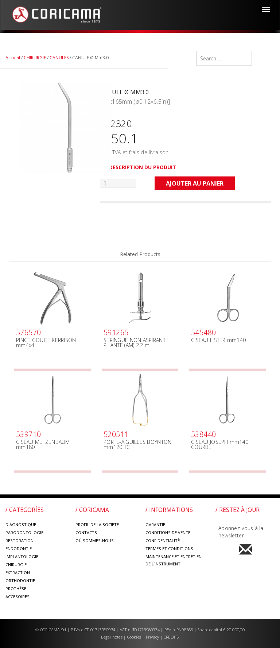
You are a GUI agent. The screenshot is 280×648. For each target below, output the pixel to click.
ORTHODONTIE (20, 580)
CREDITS (171, 637)
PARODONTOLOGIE (24, 532)
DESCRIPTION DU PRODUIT (142, 167)
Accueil (12, 58)
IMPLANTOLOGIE (21, 556)
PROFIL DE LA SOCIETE (97, 524)
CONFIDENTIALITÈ (162, 540)
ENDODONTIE (18, 548)
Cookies (134, 637)
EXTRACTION (17, 572)
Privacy (153, 637)
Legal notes (112, 637)
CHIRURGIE (35, 58)
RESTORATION (19, 540)
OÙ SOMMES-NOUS (94, 540)
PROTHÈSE (15, 588)
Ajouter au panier (194, 183)
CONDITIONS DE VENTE (167, 532)
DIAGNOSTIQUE (20, 524)
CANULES (59, 58)
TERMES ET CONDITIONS (169, 548)
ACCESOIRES (17, 596)
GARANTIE (155, 524)
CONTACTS (86, 532)
